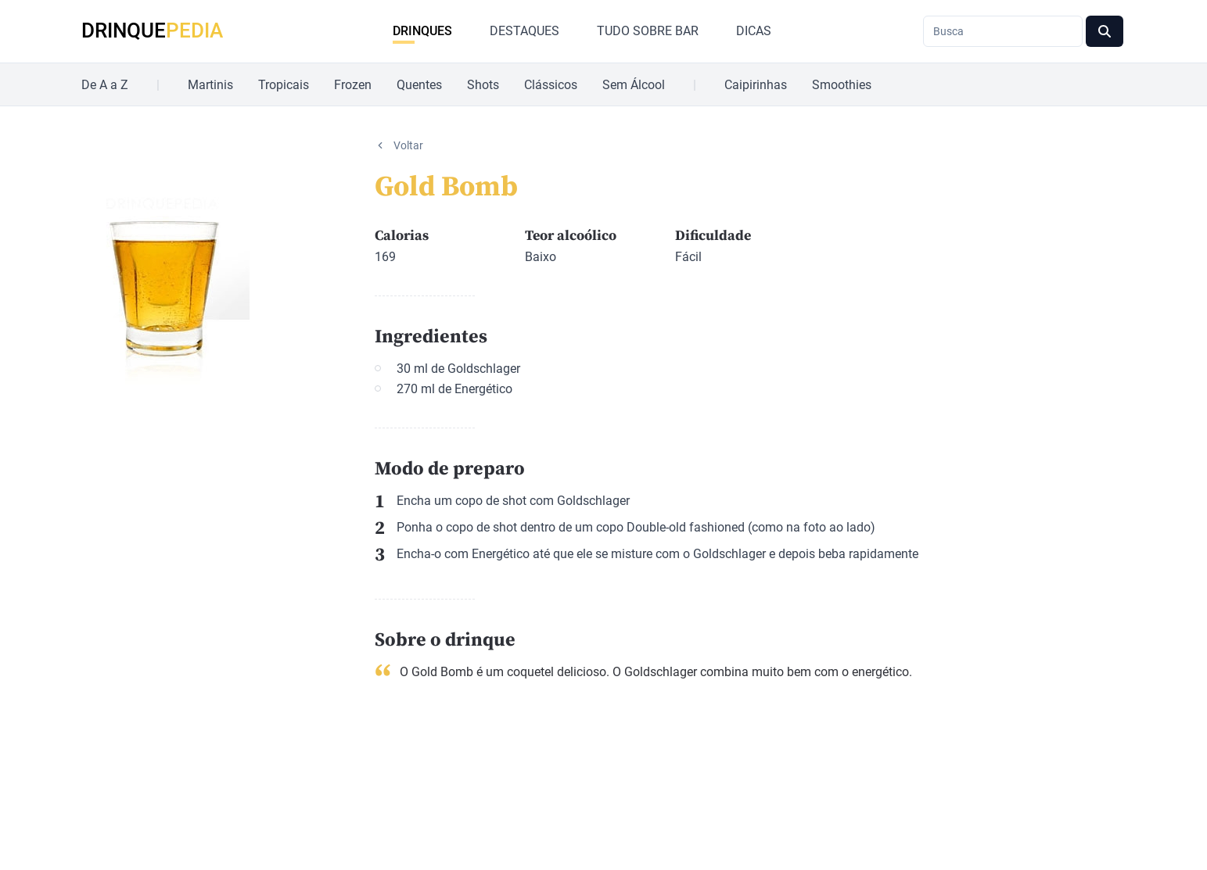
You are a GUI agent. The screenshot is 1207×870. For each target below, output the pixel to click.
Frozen (353, 84)
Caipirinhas (755, 84)
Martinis (210, 84)
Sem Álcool (633, 84)
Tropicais (283, 84)
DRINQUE (152, 30)
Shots (483, 84)
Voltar (408, 145)
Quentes (419, 84)
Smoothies (841, 84)
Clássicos (550, 84)
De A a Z (104, 84)
